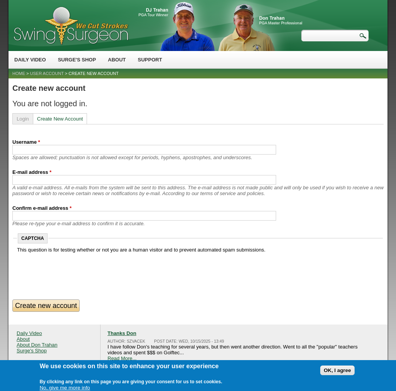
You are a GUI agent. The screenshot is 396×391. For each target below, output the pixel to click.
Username (26, 142)
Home (18, 73)
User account (47, 73)
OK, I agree (337, 369)
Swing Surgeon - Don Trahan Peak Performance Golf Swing (71, 25)
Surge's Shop (77, 60)
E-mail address (31, 172)
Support (150, 60)
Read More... (122, 358)
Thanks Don (122, 333)
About (117, 60)
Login (23, 119)
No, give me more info (64, 387)
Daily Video (30, 60)
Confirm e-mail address (42, 208)
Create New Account (60, 119)
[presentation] (76, 268)
